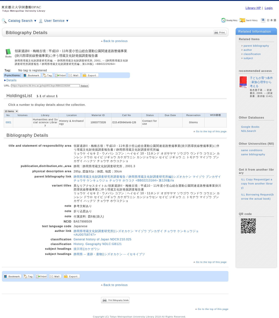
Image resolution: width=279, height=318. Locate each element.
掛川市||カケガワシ (87, 248)
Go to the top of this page (211, 131)
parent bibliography (256, 45)
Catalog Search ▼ (19, 21)
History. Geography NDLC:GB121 (98, 244)
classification (252, 54)
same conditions (251, 150)
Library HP (253, 8)
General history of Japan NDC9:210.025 (103, 239)
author (248, 49)
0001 (8, 122)
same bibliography (253, 154)
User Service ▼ (53, 21)
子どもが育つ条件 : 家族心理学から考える (261, 82)
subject (248, 58)
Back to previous (116, 41)
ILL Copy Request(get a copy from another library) (257, 183)
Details (11, 80)
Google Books (250, 126)
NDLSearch (248, 131)
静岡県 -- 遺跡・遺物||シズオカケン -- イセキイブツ (109, 254)
